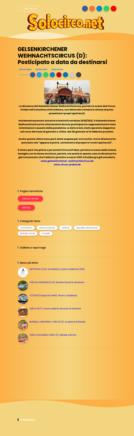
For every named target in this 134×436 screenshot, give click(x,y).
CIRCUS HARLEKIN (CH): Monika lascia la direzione (56, 282)
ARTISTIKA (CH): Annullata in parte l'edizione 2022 (57, 269)
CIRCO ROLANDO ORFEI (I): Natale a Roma (52, 335)
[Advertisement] (39, 371)
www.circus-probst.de (67, 164)
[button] (32, 74)
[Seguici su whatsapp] (106, 8)
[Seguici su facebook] (85, 8)
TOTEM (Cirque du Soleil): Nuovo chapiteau (53, 295)
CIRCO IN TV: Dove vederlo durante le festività (55, 308)
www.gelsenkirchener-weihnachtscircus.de (67, 161)
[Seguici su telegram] (99, 8)
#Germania (57, 69)
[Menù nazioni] (29, 8)
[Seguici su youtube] (113, 8)
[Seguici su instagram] (92, 8)
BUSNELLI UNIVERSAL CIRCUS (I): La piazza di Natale (57, 321)
